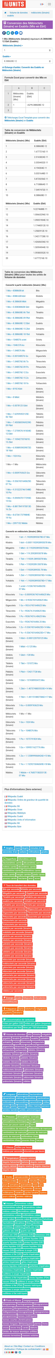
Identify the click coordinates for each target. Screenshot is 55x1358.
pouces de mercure (37, 1132)
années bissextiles (12, 1188)
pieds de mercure (11, 1136)
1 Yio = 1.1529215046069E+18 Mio (35, 764)
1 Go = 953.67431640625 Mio (32, 605)
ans (41, 1184)
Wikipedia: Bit (13, 806)
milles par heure (23, 1147)
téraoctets (20, 1046)
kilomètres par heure (34, 1151)
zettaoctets (8, 1050)
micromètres (22, 1102)
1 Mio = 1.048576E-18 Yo (17, 383)
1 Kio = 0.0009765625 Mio (31, 705)
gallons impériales (12, 1258)
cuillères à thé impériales (15, 1277)
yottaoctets (21, 1050)
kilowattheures (10, 1001)
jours (5, 1184)
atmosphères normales (28, 1117)
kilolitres (48, 1219)
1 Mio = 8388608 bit (15, 290)
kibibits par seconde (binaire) (17, 928)
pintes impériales (11, 1262)
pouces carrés (10, 878)
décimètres (30, 1098)
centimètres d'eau (11, 1140)
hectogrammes (24, 1304)
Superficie (9, 859)
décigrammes (20, 1308)
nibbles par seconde (13, 991)
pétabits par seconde (35, 897)
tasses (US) (8, 1250)
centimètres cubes (12, 1215)
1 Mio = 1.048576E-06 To (17, 361)
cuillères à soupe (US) (26, 1250)
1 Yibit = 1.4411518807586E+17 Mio (35, 697)
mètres (19, 1098)
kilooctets (26, 1042)
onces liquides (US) (32, 1246)
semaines (14, 1184)
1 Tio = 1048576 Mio (28, 730)
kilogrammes (9, 1304)
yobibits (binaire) (11, 1065)
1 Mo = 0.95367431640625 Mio (33, 600)
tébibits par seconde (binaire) (17, 940)
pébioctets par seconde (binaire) (19, 975)
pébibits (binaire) (29, 1058)
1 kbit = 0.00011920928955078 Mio (35, 542)
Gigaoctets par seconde (14, 912)
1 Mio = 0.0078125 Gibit (16, 405)
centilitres (8, 1227)
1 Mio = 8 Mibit (12, 397)
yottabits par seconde (13, 905)
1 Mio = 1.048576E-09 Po (17, 367)
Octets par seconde (35, 905)
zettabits (44, 1038)
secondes (23, 1181)
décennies (28, 1188)
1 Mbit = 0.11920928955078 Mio (34, 548)
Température (11, 1158)
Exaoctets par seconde (39, 916)
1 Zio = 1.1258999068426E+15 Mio (35, 756)
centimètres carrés (12, 870)
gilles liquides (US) (12, 1246)
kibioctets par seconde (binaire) (18, 959)
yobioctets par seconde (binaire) (18, 987)
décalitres (20, 1223)
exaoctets (43, 1046)
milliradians (34, 852)
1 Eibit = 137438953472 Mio (32, 680)
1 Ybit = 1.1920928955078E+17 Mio (35, 581)
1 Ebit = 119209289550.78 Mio (33, 570)
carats (25, 1327)
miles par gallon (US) (13, 1023)
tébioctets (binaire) (12, 1073)
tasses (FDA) (9, 1281)
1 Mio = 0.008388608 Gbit (17, 307)
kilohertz (30, 1009)
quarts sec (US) (28, 1230)
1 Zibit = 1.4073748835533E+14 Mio (35, 688)
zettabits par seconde (34, 901)
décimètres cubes (26, 1211)
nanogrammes (42, 1312)
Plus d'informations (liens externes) (23, 789)
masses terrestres (12, 1335)
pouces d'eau (28, 1140)
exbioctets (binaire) (12, 1077)
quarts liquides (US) (12, 1242)
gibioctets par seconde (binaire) (18, 967)
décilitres (37, 1223)
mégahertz (41, 1009)
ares (31, 878)
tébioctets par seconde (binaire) (18, 971)
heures (42, 1181)
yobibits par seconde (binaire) (17, 955)
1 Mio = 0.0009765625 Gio (18, 473)
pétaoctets (32, 1046)
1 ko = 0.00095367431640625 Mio (34, 594)
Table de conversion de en (23, 131)
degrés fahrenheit (11, 1162)
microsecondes (37, 1177)
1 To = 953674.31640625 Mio (32, 611)
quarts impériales (31, 1258)
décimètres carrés (27, 866)
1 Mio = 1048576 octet (16, 340)
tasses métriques (32, 1285)
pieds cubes (9, 1219)
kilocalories (40, 998)
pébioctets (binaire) (32, 1073)
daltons (34, 1327)
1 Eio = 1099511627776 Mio (32, 747)
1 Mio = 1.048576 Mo (15, 350)
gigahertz (7, 1012)
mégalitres (37, 1219)
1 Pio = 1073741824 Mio (30, 739)
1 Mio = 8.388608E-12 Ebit (18, 323)
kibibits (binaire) (36, 1050)
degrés (25, 848)
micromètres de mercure (15, 1128)
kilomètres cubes (24, 1203)
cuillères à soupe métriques (16, 1289)
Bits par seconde (11, 889)
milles (46, 1102)
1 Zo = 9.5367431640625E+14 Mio (34, 627)
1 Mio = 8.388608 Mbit (16, 301)
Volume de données (19, 12)
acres (37, 878)
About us (8, 1346)
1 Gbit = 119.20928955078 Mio (33, 553)
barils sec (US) (32, 1227)
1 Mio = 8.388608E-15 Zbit (18, 329)
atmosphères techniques (15, 1121)
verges (6, 1106)
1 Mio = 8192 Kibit (14, 389)
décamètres (8, 1098)
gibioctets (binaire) (33, 1069)
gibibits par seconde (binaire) (17, 936)
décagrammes (41, 1304)
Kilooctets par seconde (14, 909)
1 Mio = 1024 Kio (13, 456)
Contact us (28, 1346)
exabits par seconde (13, 901)
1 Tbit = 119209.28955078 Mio (33, 559)
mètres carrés (9, 866)
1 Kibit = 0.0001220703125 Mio (33, 638)
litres (28, 1223)
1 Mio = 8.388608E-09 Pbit (18, 318)
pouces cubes (23, 1219)
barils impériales (31, 1254)
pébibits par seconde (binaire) (17, 944)
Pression (9, 1117)
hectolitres (8, 1223)
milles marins (33, 1106)
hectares (22, 878)
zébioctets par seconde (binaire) (18, 983)
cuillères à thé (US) (12, 1254)
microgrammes (25, 1312)
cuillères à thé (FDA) (13, 1285)
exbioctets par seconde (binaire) (18, 979)
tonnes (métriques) (27, 1316)
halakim (19, 1192)
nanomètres (36, 1102)
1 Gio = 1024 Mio (26, 722)
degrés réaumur (42, 1166)
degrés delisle (9, 1166)
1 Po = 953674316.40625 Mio (32, 616)
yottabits (7, 1042)
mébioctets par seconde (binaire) (19, 963)
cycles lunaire (31, 1192)
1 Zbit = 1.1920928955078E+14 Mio (35, 575)
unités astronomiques (30, 1110)
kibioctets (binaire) (30, 1065)
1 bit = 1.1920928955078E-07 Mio (34, 537)
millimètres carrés (32, 870)
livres (45, 1323)
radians (23, 852)
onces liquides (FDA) (39, 1277)
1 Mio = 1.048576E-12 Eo (17, 372)
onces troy (15, 1327)
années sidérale (24, 1196)
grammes (7, 1308)
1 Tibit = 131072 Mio (28, 663)
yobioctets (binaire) (12, 1081)
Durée (7, 1177)
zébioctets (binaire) (33, 1077)
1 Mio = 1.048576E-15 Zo (17, 378)
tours (17, 848)
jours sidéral (9, 1196)
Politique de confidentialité (28, 1349)
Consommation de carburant (18, 1019)
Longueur (9, 1094)
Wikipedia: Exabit (15, 796)
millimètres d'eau (30, 1136)
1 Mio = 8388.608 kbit (16, 296)
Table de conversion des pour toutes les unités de (25, 275)
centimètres (43, 1098)
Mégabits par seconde (14, 893)
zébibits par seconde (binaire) (17, 951)
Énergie (8, 998)
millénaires (8, 1192)
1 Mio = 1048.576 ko (15, 345)
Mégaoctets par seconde (39, 909)
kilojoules (28, 998)
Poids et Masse (12, 1300)
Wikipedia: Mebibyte (16, 813)
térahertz (18, 1012)
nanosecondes (21, 1177)
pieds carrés (39, 874)
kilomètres (23, 1094)
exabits (10, 15)
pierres (37, 1323)
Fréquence (9, 1009)
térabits (16, 1038)
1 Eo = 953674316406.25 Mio (32, 622)
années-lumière (10, 1110)
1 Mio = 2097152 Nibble (16, 523)
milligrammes (9, 1312)
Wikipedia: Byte (14, 826)
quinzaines (26, 1184)
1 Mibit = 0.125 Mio (28, 646)
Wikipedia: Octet (14, 809)
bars (31, 1121)
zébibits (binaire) (29, 1062)
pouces (21, 1106)
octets (16, 1042)
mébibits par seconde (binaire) (18, 932)
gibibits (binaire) (30, 1054)
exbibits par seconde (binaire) (17, 948)
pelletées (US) (26, 1234)
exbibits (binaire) (11, 1062)
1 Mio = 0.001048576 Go (17, 356)
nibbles (27, 1081)
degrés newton (25, 1166)
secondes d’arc (10, 852)
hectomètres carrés (12, 862)
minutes (33, 1181)
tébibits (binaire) (11, 1058)
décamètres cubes (32, 1207)
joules (19, 998)
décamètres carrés (33, 862)
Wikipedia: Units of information (21, 820)
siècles (37, 1188)
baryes (39, 1140)
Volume (8, 1203)
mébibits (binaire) (11, 1054)
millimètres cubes (31, 1215)
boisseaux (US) (42, 1234)
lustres (43, 1192)
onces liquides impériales (15, 1266)
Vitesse (8, 1147)
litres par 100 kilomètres (35, 1027)
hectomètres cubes (12, 1207)
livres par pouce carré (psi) (16, 1124)
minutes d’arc (37, 848)
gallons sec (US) (11, 1230)
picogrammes (9, 1316)
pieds (13, 1106)
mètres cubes (9, 1211)
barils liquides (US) (12, 1238)
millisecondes (9, 1181)
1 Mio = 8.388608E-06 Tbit (18, 312)
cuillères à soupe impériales (16, 1274)
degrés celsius (28, 1158)
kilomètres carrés (26, 859)
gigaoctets (8, 1046)
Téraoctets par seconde (39, 912)
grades (44, 852)
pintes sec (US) (10, 1234)
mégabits (46, 1034)
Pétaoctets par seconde (14, 916)
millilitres (18, 1227)
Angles (8, 848)
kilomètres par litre (12, 1027)
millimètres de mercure (40, 1128)
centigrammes (36, 1308)
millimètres (8, 1102)
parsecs (46, 1106)
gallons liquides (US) (33, 1238)
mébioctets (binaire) (40, 12)
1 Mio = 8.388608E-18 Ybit (18, 334)
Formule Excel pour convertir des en (26, 79)
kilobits (36, 1034)
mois (35, 1184)
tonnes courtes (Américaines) (17, 1320)
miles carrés (9, 874)
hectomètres (36, 1094)
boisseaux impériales (13, 1270)
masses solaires (30, 1335)
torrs (33, 1124)
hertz (21, 1009)
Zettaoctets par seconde (15, 920)
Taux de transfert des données (19, 885)
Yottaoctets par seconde (15, 924)
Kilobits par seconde (31, 889)
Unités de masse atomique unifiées (20, 1331)
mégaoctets (38, 1042)
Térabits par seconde (13, 897)
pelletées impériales (39, 1266)
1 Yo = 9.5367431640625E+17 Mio (34, 633)
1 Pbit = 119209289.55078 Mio (33, 564)
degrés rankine (37, 1162)
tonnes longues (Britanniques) (17, 1323)
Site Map (18, 1346)
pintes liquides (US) (33, 1242)
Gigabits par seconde (36, 893)
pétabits (26, 1038)
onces (6, 1327)
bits (30, 1034)
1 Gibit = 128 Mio (26, 655)
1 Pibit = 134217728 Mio (30, 672)
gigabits (7, 1038)
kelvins (25, 1162)
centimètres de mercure (14, 1132)
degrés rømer (9, 1170)
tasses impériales (34, 1270)
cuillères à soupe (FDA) (28, 1281)
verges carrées (24, 874)
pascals (38, 1121)
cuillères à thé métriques (15, 1293)
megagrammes (30, 1300)
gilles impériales (29, 1262)
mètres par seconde (12, 1151)
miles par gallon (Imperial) (38, 1023)
